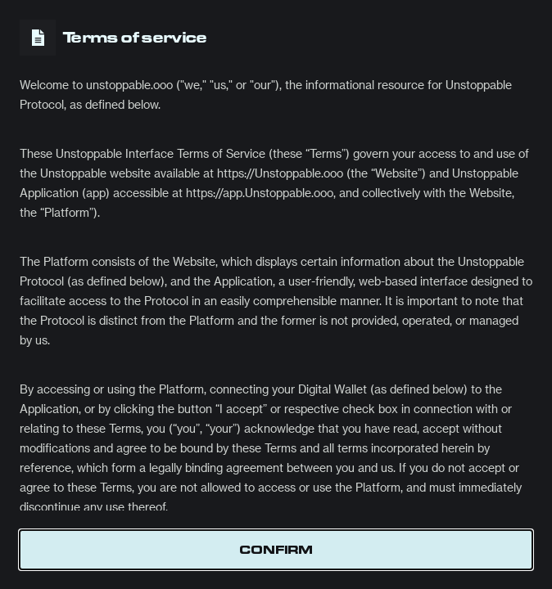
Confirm (276, 549)
